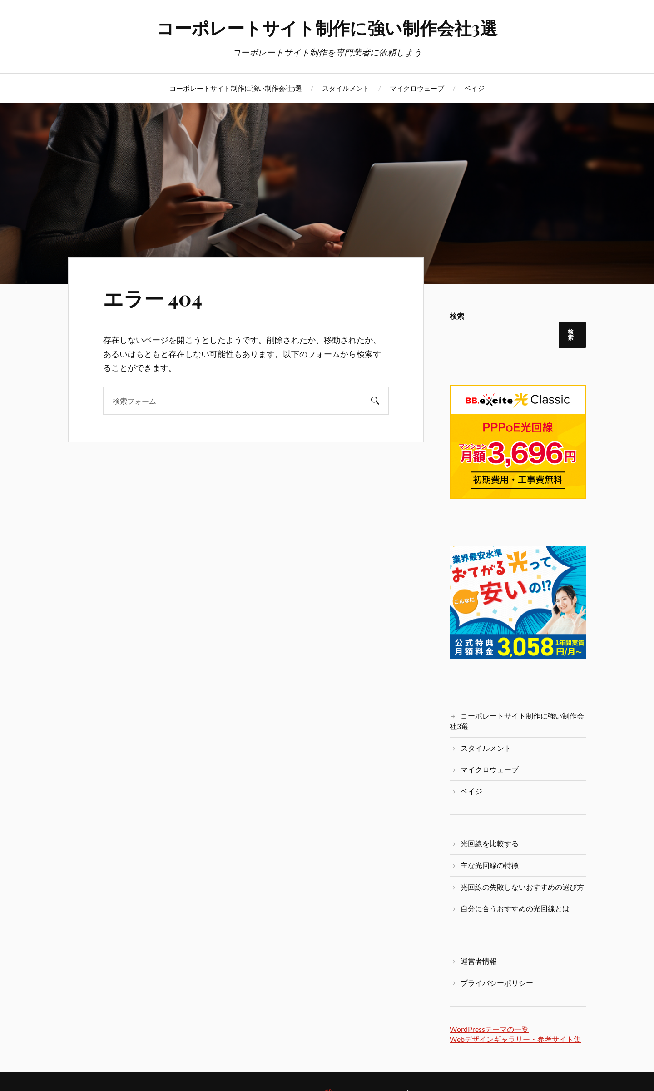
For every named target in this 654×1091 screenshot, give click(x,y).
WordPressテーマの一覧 (489, 1029)
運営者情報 (479, 961)
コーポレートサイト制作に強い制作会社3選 (327, 27)
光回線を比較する (490, 843)
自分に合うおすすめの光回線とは (515, 908)
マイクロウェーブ (417, 88)
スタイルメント (346, 88)
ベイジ (474, 88)
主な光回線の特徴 (490, 865)
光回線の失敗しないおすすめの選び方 (522, 887)
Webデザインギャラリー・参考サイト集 (515, 1039)
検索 (457, 316)
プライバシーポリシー (497, 982)
